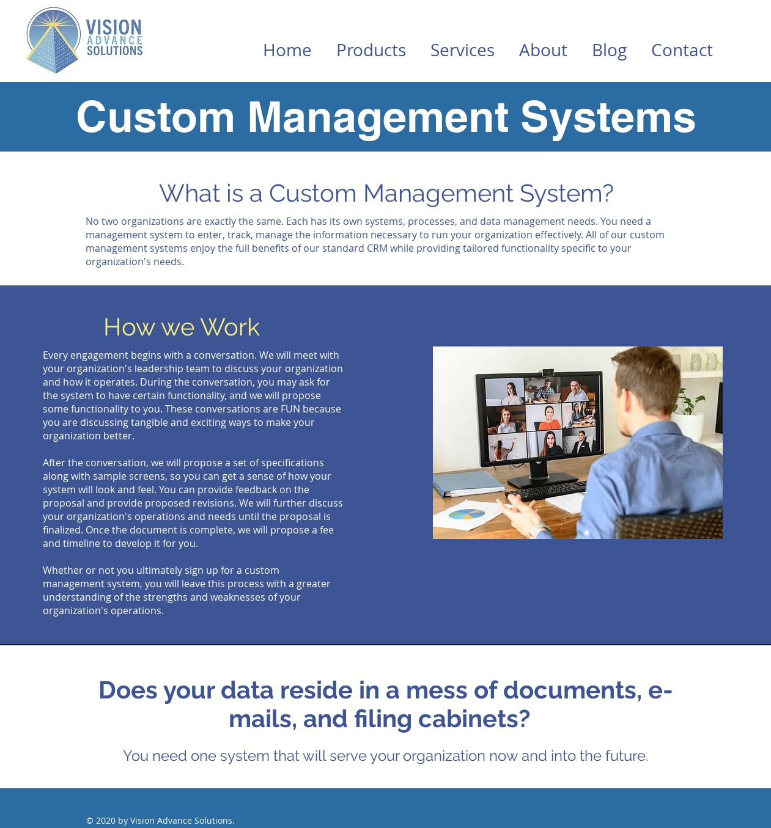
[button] (371, 50)
